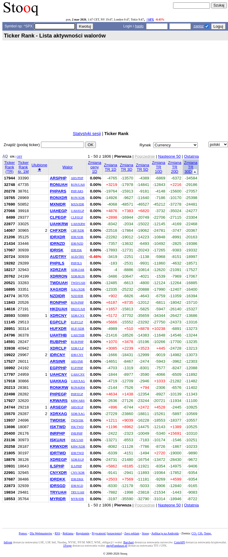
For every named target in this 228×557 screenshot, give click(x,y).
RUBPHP (58, 341)
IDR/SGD (77, 485)
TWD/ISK (77, 420)
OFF (19, 156)
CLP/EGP (77, 217)
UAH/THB (78, 335)
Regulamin (82, 533)
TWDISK (58, 420)
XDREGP (58, 459)
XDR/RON (78, 276)
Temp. (208, 533)
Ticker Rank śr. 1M (23, 167)
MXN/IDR (77, 204)
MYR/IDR (77, 498)
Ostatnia (191, 156)
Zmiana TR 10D (158, 167)
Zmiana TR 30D (190, 167)
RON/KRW (78, 387)
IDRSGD (57, 486)
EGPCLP (58, 322)
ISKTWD (58, 427)
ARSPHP (58, 178)
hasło (139, 26)
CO (194, 533)
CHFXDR (58, 230)
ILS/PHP (76, 466)
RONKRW (59, 387)
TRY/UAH (77, 492)
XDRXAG (58, 414)
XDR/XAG (78, 413)
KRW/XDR (78, 446)
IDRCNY (57, 355)
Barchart (128, 542)
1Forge (67, 545)
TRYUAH (58, 492)
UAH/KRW (78, 224)
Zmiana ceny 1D (94, 167)
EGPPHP (58, 368)
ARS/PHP (77, 178)
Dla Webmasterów (41, 533)
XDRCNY (58, 315)
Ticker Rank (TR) (9, 167)
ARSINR (57, 361)
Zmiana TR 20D (174, 167)
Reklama (68, 533)
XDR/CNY (78, 315)
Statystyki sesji (87, 133)
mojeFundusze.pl (116, 545)
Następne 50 (169, 156)
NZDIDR (57, 296)
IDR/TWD (77, 453)
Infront (8, 542)
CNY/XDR (78, 472)
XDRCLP (58, 348)
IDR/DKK (77, 479)
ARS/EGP (77, 407)
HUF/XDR (77, 328)
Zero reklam (131, 533)
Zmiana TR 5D (142, 167)
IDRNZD (57, 243)
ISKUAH (57, 440)
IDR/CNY (77, 354)
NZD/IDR (77, 296)
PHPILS (57, 263)
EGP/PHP (77, 368)
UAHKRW (59, 224)
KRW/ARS (78, 400)
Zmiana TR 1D (110, 167)
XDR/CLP (77, 348)
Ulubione (39, 167)
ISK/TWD (77, 426)
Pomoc (23, 533)
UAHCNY (58, 374)
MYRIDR (58, 499)
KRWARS (58, 400)
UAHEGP (58, 211)
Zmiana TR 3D (126, 167)
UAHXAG (58, 381)
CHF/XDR (77, 230)
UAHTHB (58, 335)
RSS (57, 533)
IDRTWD (58, 453)
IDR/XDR (77, 237)
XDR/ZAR (77, 269)
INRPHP (57, 433)
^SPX (150, 19)
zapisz (199, 26)
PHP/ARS (77, 191)
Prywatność (99, 533)
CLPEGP (58, 217)
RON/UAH (78, 184)
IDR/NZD (77, 243)
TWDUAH (59, 283)
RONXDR (58, 197)
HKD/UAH (78, 309)
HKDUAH (58, 309)
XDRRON (58, 276)
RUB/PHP (77, 341)
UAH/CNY (78, 374)
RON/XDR (78, 197)
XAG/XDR (78, 289)
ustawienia (114, 533)
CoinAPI (179, 542)
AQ (5, 156)
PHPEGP (58, 394)
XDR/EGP (77, 459)
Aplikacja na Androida (165, 533)
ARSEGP (58, 407)
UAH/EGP (77, 210)
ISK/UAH (77, 440)
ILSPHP (57, 466)
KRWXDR (59, 446)
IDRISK (57, 250)
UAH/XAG (78, 381)
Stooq (145, 533)
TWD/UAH (78, 282)
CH (200, 533)
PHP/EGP (77, 394)
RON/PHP (77, 302)
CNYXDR (58, 472)
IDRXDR (57, 237)
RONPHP (58, 302)
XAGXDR (58, 289)
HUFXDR (58, 328)
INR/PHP (77, 433)
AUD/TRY (77, 256)
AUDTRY (58, 256)
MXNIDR (58, 204)
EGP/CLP (77, 322)
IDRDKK (57, 479)
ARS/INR (77, 361)
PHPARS (58, 191)
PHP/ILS (76, 263)
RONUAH (58, 184)
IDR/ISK (76, 250)
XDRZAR (58, 269)
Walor (67, 167)
